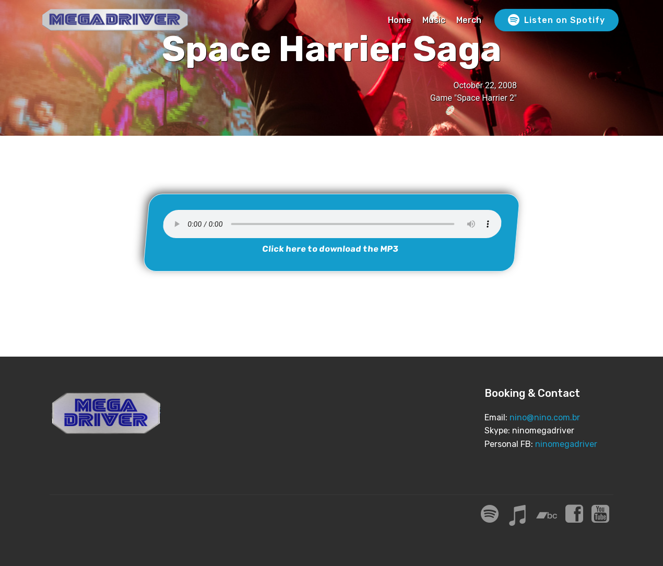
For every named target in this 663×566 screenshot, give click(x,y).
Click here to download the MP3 (330, 249)
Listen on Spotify (556, 20)
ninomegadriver (566, 444)
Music (433, 20)
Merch (468, 20)
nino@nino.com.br (545, 417)
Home (399, 20)
